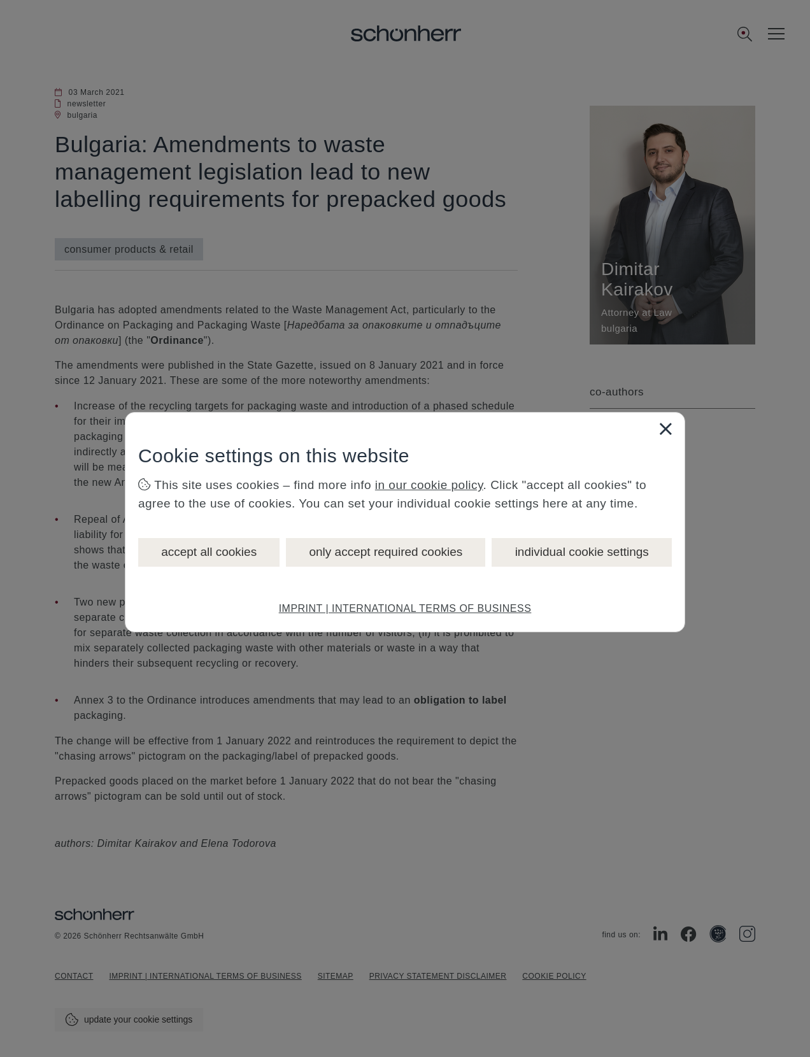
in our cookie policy (429, 485)
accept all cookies (209, 551)
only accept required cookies (385, 551)
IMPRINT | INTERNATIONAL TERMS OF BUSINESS (405, 608)
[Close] (665, 428)
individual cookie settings (582, 551)
